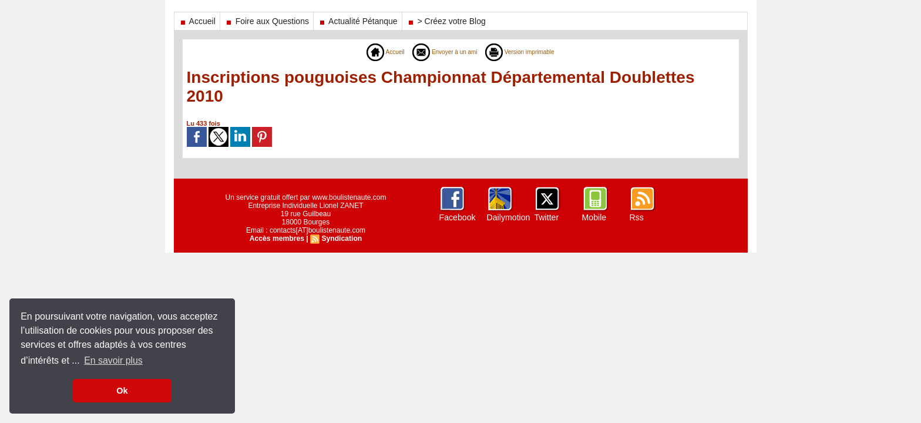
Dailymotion (508, 217)
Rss (637, 217)
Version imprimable (526, 52)
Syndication (341, 238)
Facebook (457, 217)
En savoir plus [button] (113, 360)
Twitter (547, 217)
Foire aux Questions (266, 21)
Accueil (197, 21)
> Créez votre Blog (446, 21)
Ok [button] (121, 390)
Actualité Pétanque (358, 21)
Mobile (594, 217)
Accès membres (277, 238)
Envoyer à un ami (442, 52)
